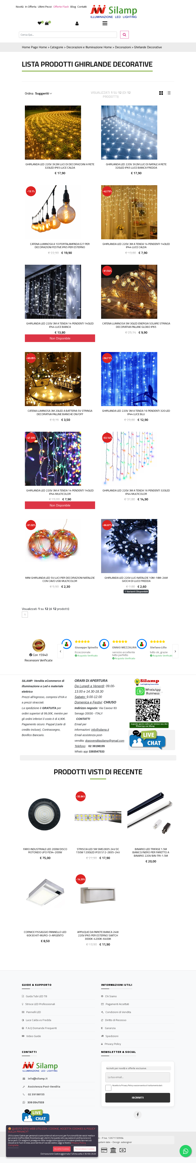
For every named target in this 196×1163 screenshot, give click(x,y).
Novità (19, 6)
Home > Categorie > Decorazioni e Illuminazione (71, 47)
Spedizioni (109, 1036)
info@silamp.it (35, 1078)
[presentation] (60, 651)
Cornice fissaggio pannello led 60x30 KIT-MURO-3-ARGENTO (45, 933)
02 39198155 (33, 1094)
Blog (73, 6)
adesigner (126, 1142)
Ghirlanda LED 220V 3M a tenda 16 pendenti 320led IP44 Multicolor (136, 492)
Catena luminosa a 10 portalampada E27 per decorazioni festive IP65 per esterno (60, 245)
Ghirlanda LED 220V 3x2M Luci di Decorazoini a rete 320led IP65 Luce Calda (59, 166)
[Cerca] (68, 35)
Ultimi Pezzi (45, 6)
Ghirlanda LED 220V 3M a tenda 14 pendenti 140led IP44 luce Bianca (60, 325)
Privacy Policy (111, 1044)
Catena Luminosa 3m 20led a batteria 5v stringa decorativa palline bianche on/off (60, 412)
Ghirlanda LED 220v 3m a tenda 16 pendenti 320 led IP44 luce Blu (136, 412)
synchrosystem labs (99, 1142)
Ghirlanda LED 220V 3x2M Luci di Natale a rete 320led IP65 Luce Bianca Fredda (136, 166)
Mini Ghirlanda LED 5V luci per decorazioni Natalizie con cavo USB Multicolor (60, 579)
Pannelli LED (31, 1012)
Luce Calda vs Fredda (36, 1020)
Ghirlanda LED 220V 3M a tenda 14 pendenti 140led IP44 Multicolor (60, 492)
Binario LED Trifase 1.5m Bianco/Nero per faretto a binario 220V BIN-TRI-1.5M (150, 852)
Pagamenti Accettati (115, 1004)
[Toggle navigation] (105, 23)
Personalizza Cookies (84, 1149)
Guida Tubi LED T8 (34, 996)
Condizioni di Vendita (116, 1012)
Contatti (82, 6)
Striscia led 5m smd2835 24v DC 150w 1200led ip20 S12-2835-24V (98, 850)
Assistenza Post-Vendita (41, 1086)
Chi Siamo (109, 996)
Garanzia (108, 1028)
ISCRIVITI (138, 1097)
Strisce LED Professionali (38, 1004)
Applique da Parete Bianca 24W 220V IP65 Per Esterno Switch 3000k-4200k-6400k (98, 935)
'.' (22, 793)
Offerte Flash (61, 6)
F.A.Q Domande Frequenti (39, 1028)
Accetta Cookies (61, 1149)
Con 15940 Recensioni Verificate (38, 657)
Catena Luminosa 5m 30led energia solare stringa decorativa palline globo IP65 (136, 325)
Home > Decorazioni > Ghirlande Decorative (133, 47)
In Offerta (30, 6)
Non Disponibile (60, 338)
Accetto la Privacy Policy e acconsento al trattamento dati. (137, 1085)
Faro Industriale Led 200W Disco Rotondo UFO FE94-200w (45, 850)
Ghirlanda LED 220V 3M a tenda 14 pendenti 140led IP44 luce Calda (136, 245)
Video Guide (31, 1036)
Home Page (30, 47)
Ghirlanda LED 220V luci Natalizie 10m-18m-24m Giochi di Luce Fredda (136, 579)
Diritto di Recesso (113, 1020)
